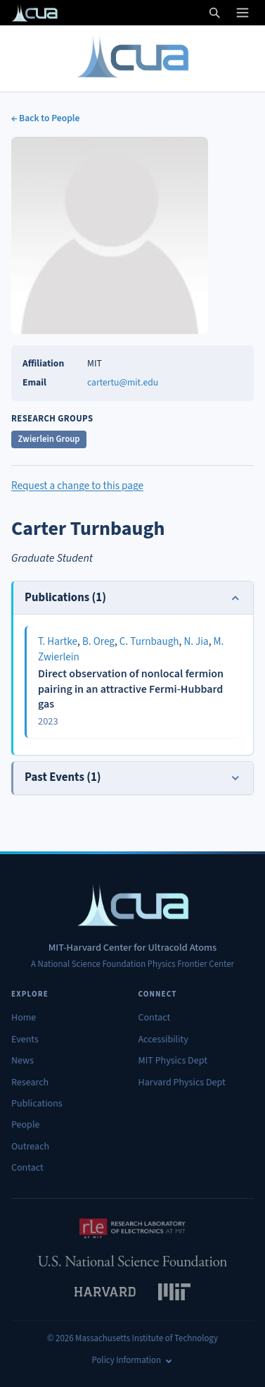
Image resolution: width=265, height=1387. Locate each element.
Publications (37, 1104)
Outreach (30, 1147)
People (25, 1125)
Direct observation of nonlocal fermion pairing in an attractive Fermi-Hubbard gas (131, 689)
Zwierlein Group (49, 439)
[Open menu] (242, 12)
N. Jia (195, 641)
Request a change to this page (77, 485)
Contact (27, 1168)
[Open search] (214, 12)
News (22, 1061)
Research (30, 1082)
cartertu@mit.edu (122, 382)
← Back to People (45, 118)
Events (25, 1039)
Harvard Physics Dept (182, 1082)
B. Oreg (98, 641)
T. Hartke (57, 641)
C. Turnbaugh (149, 641)
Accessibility (163, 1039)
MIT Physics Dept (172, 1061)
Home (23, 1018)
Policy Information (133, 1360)
